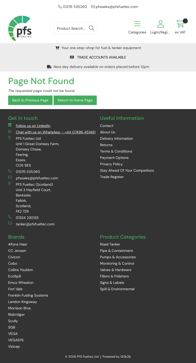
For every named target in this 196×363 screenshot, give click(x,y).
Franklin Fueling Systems (28, 295)
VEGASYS (15, 340)
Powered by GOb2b (117, 357)
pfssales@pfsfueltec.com (114, 6)
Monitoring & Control (117, 263)
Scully (13, 321)
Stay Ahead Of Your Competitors (127, 170)
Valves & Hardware (115, 269)
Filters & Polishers (114, 276)
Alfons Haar (17, 244)
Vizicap (14, 346)
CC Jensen (17, 250)
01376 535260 (72, 6)
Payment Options (114, 157)
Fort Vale (15, 289)
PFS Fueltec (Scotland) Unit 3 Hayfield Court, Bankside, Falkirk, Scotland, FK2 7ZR (30, 198)
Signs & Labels (112, 282)
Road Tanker (110, 244)
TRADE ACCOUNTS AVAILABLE (98, 57)
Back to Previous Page (30, 100)
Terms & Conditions (116, 151)
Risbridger (16, 314)
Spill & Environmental (117, 289)
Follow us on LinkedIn (29, 125)
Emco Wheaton (20, 282)
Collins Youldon (20, 269)
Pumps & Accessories (118, 257)
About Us (107, 132)
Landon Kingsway (22, 301)
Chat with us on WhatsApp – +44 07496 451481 (51, 132)
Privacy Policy (111, 164)
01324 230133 (23, 217)
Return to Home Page (75, 100)
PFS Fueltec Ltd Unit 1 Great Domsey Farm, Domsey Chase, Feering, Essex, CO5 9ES (33, 152)
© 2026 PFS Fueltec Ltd (82, 357)
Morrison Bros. (19, 308)
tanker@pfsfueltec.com (31, 223)
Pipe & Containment (116, 250)
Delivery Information (116, 138)
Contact (106, 125)
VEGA (13, 333)
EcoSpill (14, 276)
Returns (106, 145)
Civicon (14, 257)
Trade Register (112, 176)
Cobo (12, 263)
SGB (11, 327)
